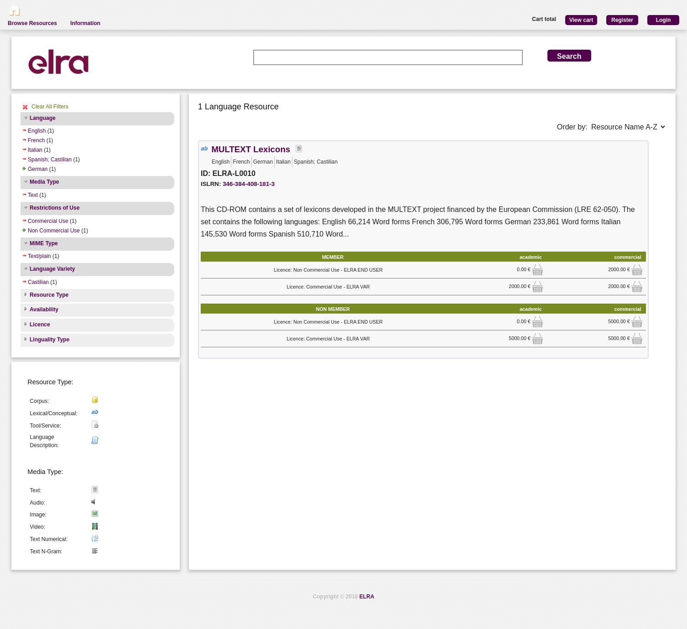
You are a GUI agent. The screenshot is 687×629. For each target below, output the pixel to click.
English (37, 131)
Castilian (38, 282)
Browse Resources (32, 23)
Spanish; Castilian (50, 159)
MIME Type (44, 243)
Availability (44, 309)
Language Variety (52, 269)
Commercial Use (48, 221)
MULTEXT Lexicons (250, 149)
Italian (35, 150)
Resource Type (49, 295)
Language (43, 118)
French (36, 140)
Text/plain (39, 256)
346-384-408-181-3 (249, 183)
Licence (40, 324)
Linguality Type (49, 339)
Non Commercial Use (54, 230)
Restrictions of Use (54, 208)
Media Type (44, 182)
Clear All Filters (49, 106)
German (37, 169)
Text (33, 195)
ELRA (367, 596)
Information (85, 23)
